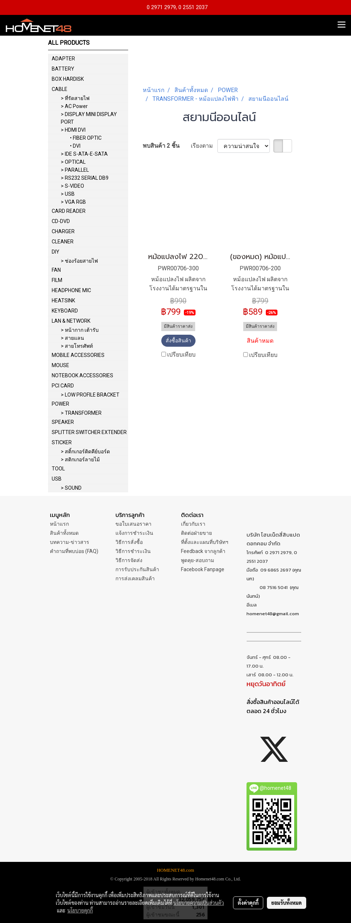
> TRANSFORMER (81, 413)
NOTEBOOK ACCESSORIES (82, 375)
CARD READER (69, 211)
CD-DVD (61, 221)
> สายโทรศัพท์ (77, 346)
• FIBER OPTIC (86, 138)
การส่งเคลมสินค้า (135, 578)
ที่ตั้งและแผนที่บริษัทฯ (204, 542)
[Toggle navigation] (342, 25)
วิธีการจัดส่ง (128, 560)
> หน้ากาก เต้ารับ (80, 330)
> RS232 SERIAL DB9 (85, 178)
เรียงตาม (204, 145)
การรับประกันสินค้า (137, 569)
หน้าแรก (59, 524)
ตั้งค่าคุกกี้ (248, 902)
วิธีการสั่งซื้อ (129, 542)
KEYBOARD (65, 311)
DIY (55, 252)
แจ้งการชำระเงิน (134, 533)
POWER (60, 404)
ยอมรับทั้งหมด (286, 902)
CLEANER (63, 241)
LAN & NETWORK (71, 321)
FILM (57, 280)
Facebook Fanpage (202, 569)
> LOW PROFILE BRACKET (90, 395)
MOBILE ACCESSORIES (78, 355)
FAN (56, 270)
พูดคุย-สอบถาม (197, 560)
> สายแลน (72, 338)
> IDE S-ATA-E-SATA (84, 154)
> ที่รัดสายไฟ (75, 98)
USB (57, 479)
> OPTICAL (73, 162)
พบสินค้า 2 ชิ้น (161, 145)
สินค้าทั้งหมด (64, 533)
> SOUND (71, 488)
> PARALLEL (75, 170)
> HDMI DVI (73, 130)
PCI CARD (63, 386)
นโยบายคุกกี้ (80, 910)
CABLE (59, 89)
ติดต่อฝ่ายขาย (196, 533)
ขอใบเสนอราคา (133, 524)
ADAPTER (63, 58)
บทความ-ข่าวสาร (69, 542)
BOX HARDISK (68, 79)
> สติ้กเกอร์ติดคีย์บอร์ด (85, 451)
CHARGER (63, 231)
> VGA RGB (73, 202)
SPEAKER (63, 422)
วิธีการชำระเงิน (133, 551)
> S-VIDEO (72, 186)
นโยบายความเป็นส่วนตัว (198, 902)
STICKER (62, 442)
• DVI (75, 146)
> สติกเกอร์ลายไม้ (80, 459)
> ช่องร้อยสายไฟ (79, 261)
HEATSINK (63, 300)
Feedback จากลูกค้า (203, 551)
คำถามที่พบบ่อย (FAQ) (74, 551)
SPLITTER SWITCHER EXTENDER (89, 432)
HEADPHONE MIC (71, 290)
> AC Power (74, 106)
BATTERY (63, 69)
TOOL (58, 469)
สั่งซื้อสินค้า (178, 340)
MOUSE (60, 365)
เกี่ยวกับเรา (193, 524)
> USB (68, 194)
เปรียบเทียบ (181, 354)
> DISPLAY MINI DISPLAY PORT (89, 118)
